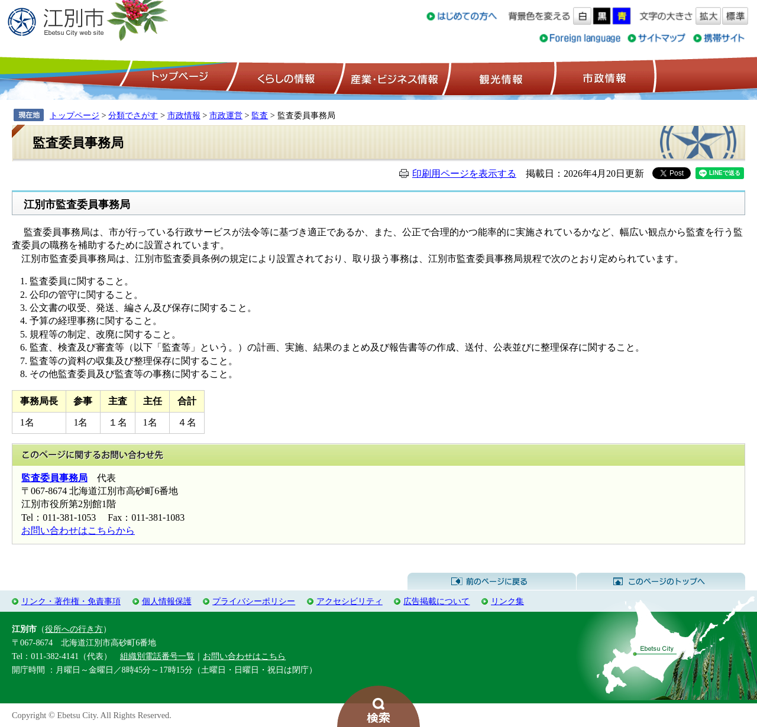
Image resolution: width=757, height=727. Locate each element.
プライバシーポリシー (253, 601)
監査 (259, 115)
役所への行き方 (74, 629)
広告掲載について (436, 601)
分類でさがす (133, 115)
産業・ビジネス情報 (392, 77)
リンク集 (507, 601)
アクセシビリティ (349, 601)
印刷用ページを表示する (464, 173)
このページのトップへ (661, 581)
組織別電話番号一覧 (157, 656)
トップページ (178, 77)
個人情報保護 (167, 601)
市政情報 (603, 77)
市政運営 (225, 115)
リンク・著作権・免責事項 (71, 601)
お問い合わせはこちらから (78, 530)
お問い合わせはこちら (244, 656)
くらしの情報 (285, 77)
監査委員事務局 (54, 478)
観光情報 (499, 77)
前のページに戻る (491, 581)
